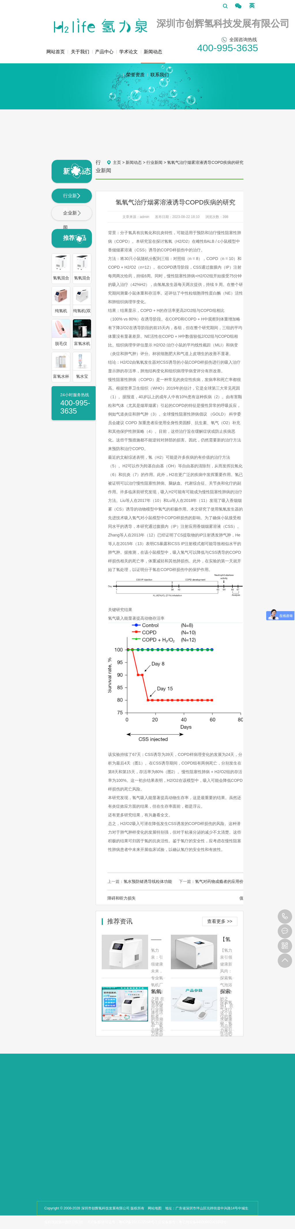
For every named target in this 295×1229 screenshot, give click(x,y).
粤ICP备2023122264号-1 (138, 1222)
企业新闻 (72, 220)
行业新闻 (72, 203)
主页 (117, 162)
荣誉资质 (135, 74)
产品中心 (104, 51)
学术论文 (128, 51)
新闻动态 (153, 56)
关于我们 (80, 51)
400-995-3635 (285, 916)
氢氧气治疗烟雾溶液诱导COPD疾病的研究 (205, 162)
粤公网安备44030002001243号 (202, 1222)
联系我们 (159, 74)
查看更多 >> (219, 921)
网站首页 (55, 51)
